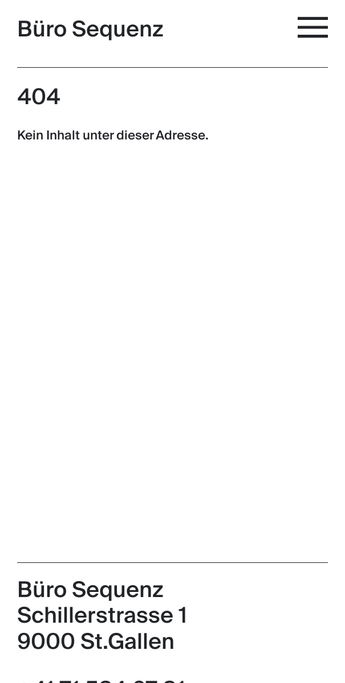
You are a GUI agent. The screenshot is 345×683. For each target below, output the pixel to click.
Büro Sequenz (90, 29)
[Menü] (315, 27)
